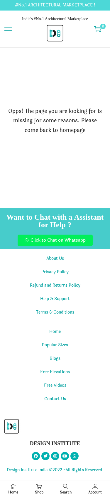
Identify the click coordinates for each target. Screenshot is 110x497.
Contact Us (55, 399)
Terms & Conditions (55, 312)
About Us (55, 258)
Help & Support (55, 299)
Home (55, 332)
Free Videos (55, 385)
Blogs (55, 358)
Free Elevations (55, 372)
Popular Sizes (55, 345)
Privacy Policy (55, 272)
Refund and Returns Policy (55, 285)
